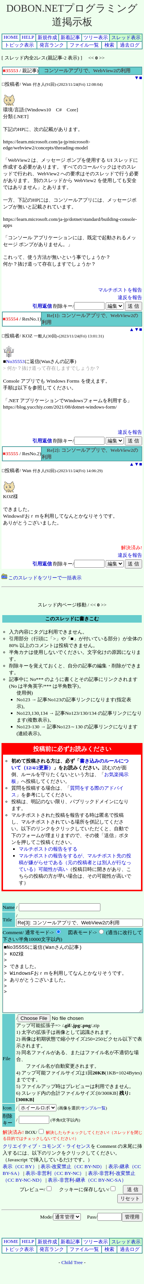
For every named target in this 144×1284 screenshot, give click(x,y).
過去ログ (129, 45)
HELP (28, 37)
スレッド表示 (126, 37)
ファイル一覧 (84, 45)
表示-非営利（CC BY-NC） (55, 1187)
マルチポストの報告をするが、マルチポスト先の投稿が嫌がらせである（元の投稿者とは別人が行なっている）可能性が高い (75, 862)
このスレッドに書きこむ (72, 618)
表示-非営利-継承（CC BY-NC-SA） (87, 1193)
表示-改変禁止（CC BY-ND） (73, 1180)
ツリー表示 (95, 37)
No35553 (15, 361)
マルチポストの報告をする (48, 849)
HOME (10, 37)
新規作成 (47, 37)
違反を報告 (130, 297)
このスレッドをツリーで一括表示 (42, 577)
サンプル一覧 (93, 1121)
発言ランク (51, 45)
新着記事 (70, 37)
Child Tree (72, 1276)
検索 (109, 45)
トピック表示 (19, 45)
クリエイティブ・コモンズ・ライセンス (47, 1159)
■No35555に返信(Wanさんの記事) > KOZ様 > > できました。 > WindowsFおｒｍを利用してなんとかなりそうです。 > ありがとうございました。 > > (73, 984)
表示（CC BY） (20, 1180)
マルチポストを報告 (120, 290)
